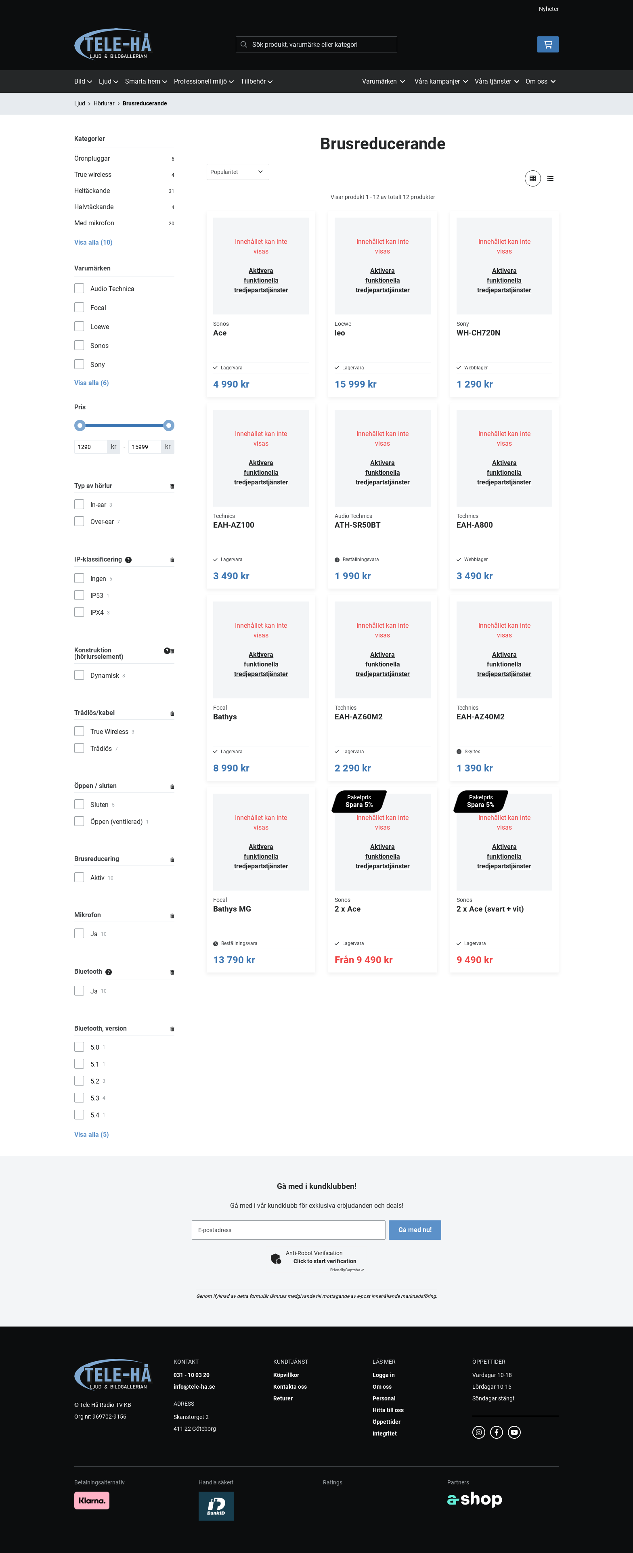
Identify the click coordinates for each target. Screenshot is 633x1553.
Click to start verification (324, 1261)
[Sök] (316, 44)
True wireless (124, 175)
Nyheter (549, 9)
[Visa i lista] (551, 178)
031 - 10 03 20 (192, 1375)
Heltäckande (124, 191)
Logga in (384, 1375)
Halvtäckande (124, 207)
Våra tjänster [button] (497, 81)
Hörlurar (104, 103)
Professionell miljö (204, 81)
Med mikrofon (124, 223)
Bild (83, 81)
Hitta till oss (388, 1410)
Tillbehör (257, 81)
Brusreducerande (145, 103)
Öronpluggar (124, 159)
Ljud (109, 81)
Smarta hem (146, 81)
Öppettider (386, 1422)
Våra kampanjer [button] (441, 81)
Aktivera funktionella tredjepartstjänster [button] (261, 280)
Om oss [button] (540, 81)
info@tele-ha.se (194, 1386)
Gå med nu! (416, 1230)
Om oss (382, 1386)
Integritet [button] (385, 1433)
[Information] (128, 559)
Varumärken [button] (383, 81)
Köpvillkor (286, 1375)
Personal (384, 1398)
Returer (283, 1398)
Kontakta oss (290, 1386)
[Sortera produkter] (238, 172)
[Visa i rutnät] (533, 178)
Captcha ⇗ (347, 1270)
